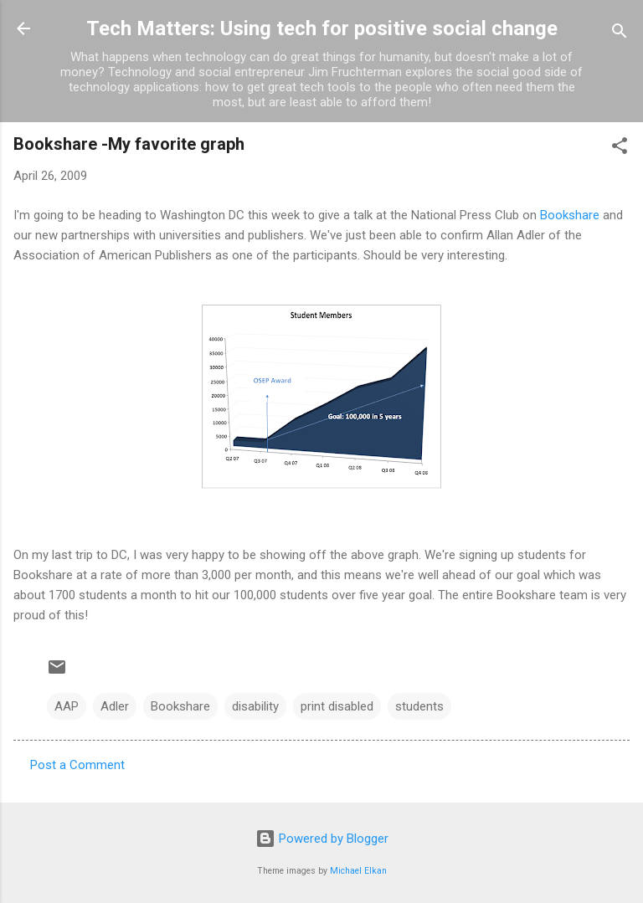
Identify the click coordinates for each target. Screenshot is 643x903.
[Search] (620, 33)
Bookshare (569, 215)
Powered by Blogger (321, 838)
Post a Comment (77, 764)
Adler (114, 706)
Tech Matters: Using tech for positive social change (322, 28)
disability (255, 706)
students (419, 706)
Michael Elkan (358, 870)
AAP (66, 706)
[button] (620, 149)
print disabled (337, 706)
